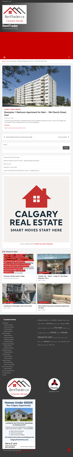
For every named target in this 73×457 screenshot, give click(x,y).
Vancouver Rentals (9, 270)
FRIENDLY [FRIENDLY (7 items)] (65, 328)
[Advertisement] (36, 44)
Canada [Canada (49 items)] (67, 323)
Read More (7, 125)
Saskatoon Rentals (23, 266)
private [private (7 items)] (58, 341)
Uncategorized (19, 268)
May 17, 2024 (41, 280)
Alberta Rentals (6, 333)
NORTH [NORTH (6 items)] (52, 341)
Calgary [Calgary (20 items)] (62, 323)
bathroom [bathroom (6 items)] (68, 320)
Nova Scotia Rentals (23, 258)
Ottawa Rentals (29, 260)
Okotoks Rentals (8, 260)
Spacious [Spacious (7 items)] (46, 345)
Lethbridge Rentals (9, 254)
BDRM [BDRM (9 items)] (39, 323)
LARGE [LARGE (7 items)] (59, 337)
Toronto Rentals (15, 109)
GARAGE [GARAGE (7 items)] (44, 332)
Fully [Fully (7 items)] (68, 328)
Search (5, 144)
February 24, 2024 (8, 118)
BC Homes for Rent (10, 252)
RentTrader (10, 26)
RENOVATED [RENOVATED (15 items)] (63, 341)
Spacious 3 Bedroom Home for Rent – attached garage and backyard (21, 160)
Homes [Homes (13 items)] (58, 332)
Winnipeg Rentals (8, 272)
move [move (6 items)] (42, 341)
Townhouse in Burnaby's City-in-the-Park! (18, 306)
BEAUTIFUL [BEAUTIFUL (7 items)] (43, 323)
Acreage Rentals (6, 373)
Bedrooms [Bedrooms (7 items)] (55, 323)
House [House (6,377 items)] (64, 332)
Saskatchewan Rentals (10, 266)
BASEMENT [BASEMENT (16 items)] (60, 320)
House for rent (22, 128)
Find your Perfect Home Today (11, 157)
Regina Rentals (18, 264)
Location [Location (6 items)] (65, 337)
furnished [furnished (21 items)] (40, 332)
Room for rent (7, 164)
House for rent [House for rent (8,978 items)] (45, 337)
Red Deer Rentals (8, 264)
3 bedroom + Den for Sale (10, 167)
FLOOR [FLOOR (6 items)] (52, 328)
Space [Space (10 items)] (43, 345)
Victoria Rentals (20, 270)
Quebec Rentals (20, 262)
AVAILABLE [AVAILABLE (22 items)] (54, 320)
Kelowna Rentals (8, 331)
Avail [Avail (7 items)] (50, 320)
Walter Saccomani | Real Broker (44, 244)
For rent (7, 109)
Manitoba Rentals (21, 254)
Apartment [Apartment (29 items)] (45, 320)
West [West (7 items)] (54, 345)
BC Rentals (5, 323)
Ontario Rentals (18, 260)
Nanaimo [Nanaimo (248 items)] (47, 341)
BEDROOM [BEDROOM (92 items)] (49, 323)
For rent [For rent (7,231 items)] (58, 327)
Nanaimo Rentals (19, 256)
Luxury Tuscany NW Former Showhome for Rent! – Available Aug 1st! (21, 170)
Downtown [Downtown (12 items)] (44, 328)
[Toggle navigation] (4, 57)
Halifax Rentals (8, 368)
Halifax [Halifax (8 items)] (48, 332)
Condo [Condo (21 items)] (39, 328)
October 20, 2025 (8, 278)
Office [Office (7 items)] (56, 341)
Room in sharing (62, 137)
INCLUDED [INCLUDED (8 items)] (55, 337)
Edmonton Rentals (8, 337)
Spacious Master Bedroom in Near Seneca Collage (19, 137)
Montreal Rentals (9, 256)
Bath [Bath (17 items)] (64, 320)
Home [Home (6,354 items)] (53, 332)
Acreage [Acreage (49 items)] (40, 320)
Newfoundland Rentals (10, 258)
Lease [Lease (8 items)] (62, 337)
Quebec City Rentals (9, 262)
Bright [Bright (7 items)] (59, 323)
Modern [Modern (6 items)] (39, 341)
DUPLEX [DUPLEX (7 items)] (48, 328)
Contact (4, 375)
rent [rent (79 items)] (68, 341)
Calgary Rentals (8, 335)
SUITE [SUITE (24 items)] (50, 345)
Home (13, 128)
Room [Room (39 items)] (39, 345)
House (16, 128)
